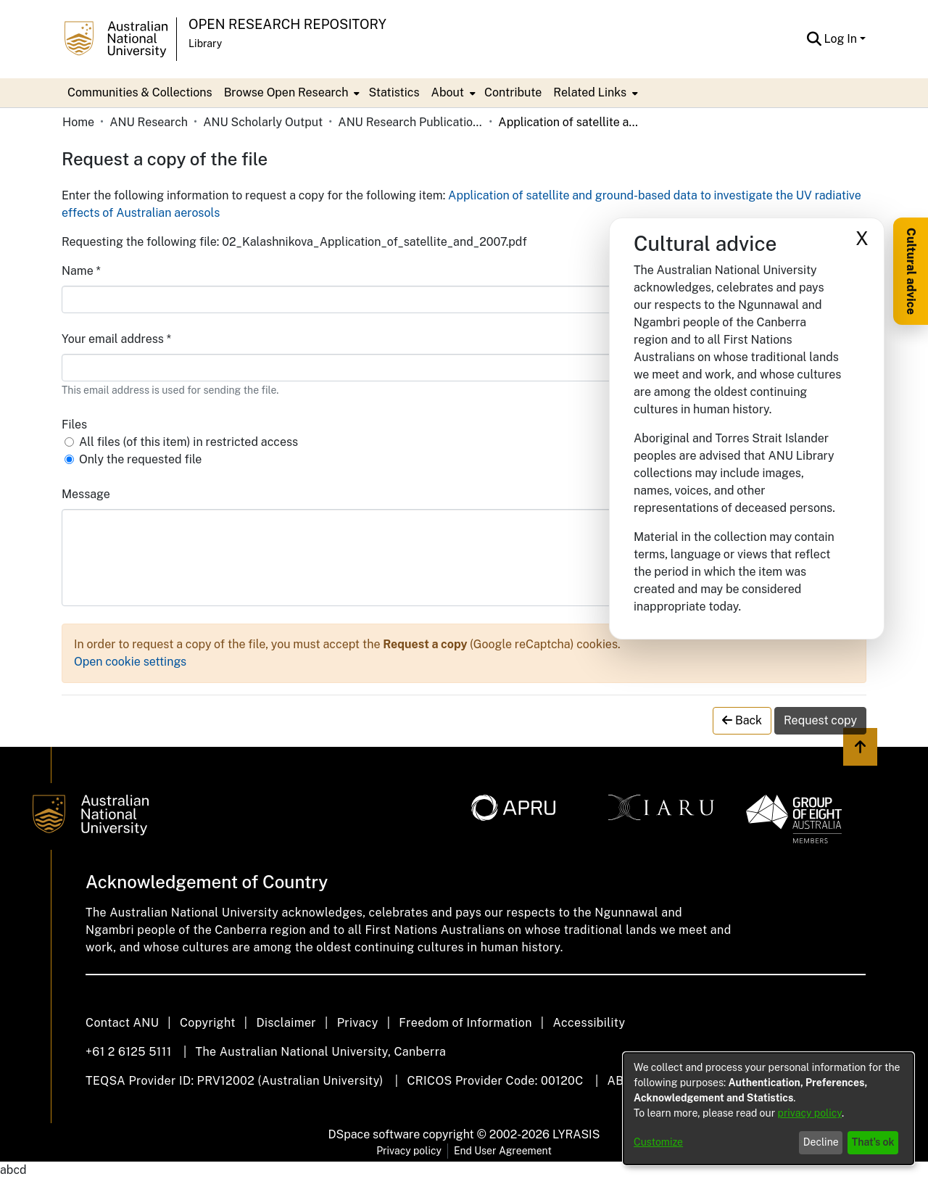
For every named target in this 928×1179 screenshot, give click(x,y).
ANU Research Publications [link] (410, 122)
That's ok (873, 1142)
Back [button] (742, 720)
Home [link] (78, 122)
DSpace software (374, 1134)
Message (86, 494)
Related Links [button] (589, 92)
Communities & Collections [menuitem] (139, 92)
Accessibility (588, 1023)
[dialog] (769, 1108)
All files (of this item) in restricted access (188, 442)
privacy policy (810, 1113)
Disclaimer (286, 1023)
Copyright (208, 1023)
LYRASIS (576, 1134)
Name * (81, 271)
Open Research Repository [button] (287, 24)
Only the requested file (140, 459)
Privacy (357, 1023)
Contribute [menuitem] (513, 92)
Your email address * (116, 339)
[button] (814, 39)
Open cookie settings (130, 662)
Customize (658, 1142)
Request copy (820, 720)
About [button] (447, 92)
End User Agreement (503, 1151)
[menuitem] (290, 92)
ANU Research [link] (148, 122)
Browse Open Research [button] (286, 92)
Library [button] (205, 43)
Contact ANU (122, 1023)
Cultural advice (911, 271)
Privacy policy (409, 1151)
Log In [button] (842, 39)
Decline (821, 1142)
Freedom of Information (465, 1023)
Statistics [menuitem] (393, 92)
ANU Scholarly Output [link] (263, 122)
